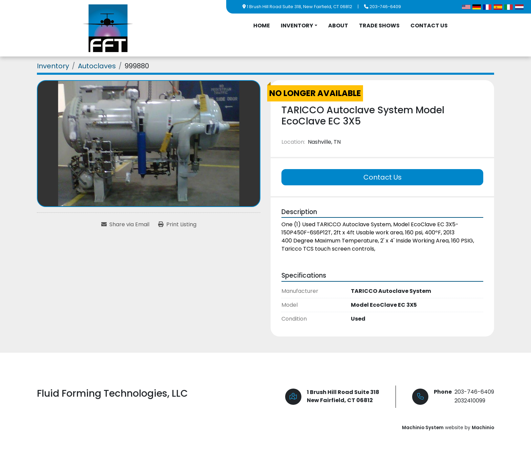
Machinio (483, 427)
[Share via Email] (125, 224)
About (338, 25)
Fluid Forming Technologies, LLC (112, 393)
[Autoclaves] (97, 66)
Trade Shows (379, 25)
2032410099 (469, 400)
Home (261, 25)
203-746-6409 (385, 6)
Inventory (297, 25)
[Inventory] (53, 66)
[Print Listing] (177, 224)
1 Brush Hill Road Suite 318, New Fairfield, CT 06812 (299, 6)
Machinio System (423, 427)
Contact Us (429, 25)
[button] (299, 26)
